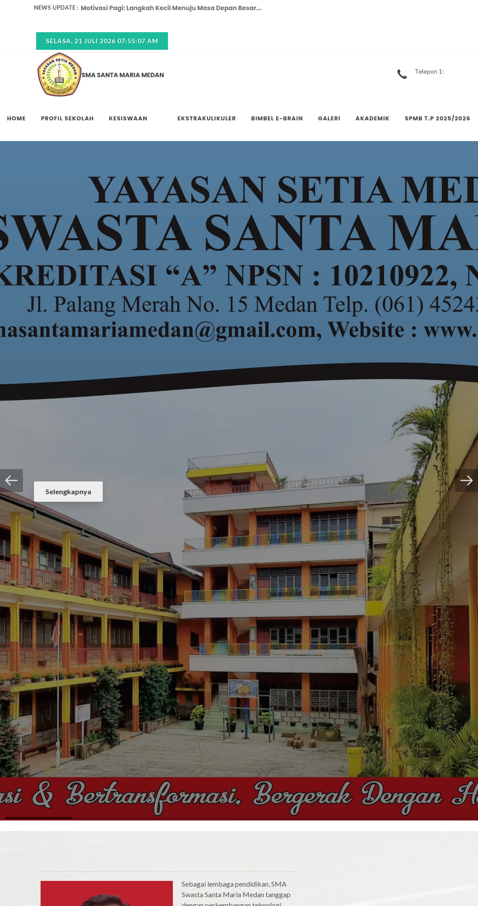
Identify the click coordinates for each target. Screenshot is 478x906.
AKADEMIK (372, 118)
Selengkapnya (68, 491)
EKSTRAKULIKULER (207, 118)
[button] (11, 480)
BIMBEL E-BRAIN (277, 118)
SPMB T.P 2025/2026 (438, 118)
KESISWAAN (128, 118)
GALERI (329, 118)
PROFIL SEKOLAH (67, 118)
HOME (16, 118)
